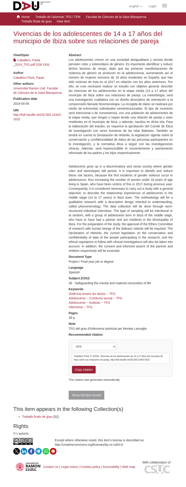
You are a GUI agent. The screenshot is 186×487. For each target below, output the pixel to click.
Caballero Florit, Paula (28, 77)
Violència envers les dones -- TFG (92, 294)
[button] (135, 6)
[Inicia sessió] (152, 6)
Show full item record (86, 395)
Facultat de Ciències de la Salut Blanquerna (116, 17)
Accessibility (111, 467)
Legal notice (69, 467)
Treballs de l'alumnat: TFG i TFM (57, 17)
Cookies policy (90, 467)
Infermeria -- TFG (81, 307)
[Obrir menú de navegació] (164, 5)
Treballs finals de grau (36, 21)
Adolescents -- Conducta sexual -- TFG (95, 298)
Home (25, 17)
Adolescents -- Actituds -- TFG (89, 302)
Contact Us (50, 467)
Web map (128, 467)
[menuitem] (152, 6)
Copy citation (84, 369)
